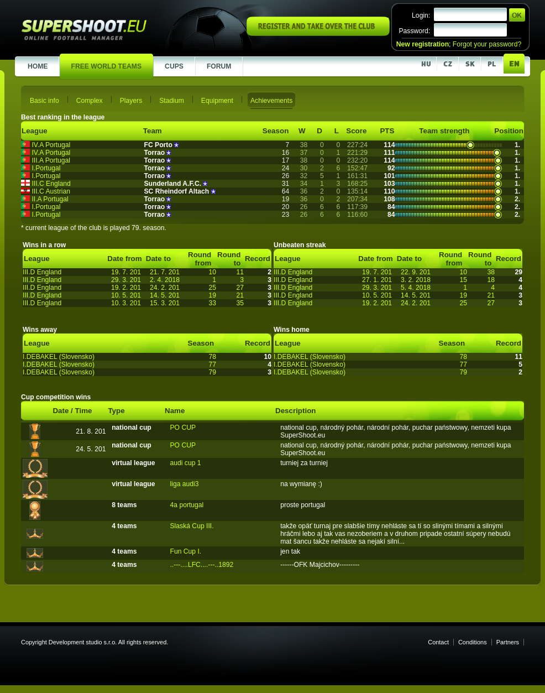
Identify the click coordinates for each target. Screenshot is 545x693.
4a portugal (186, 505)
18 (491, 280)
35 (240, 303)
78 (212, 357)
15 (463, 280)
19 (212, 295)
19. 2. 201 (126, 287)
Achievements (271, 101)
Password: (414, 31)
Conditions (472, 642)
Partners (507, 642)
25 (212, 287)
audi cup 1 (185, 463)
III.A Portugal (51, 160)
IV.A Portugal (51, 145)
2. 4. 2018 (165, 280)
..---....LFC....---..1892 (201, 565)
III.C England (51, 183)
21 (240, 295)
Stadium (171, 101)
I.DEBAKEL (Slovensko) (59, 357)
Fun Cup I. (185, 551)
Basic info (44, 101)
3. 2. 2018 (416, 280)
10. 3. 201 (126, 303)
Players (131, 101)
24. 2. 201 (165, 287)
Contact (438, 642)
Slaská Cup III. (191, 526)
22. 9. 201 (416, 272)
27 (240, 287)
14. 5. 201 (165, 295)
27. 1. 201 (377, 280)
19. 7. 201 (126, 272)
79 (212, 372)
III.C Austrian (51, 191)
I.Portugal (46, 168)
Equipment (217, 101)
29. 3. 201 (126, 280)
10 (212, 272)
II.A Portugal (50, 199)
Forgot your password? (487, 44)
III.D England (42, 272)
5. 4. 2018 (416, 287)
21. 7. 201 (165, 272)
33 (212, 303)
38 (491, 272)
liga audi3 (184, 484)
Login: (421, 15)
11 (240, 272)
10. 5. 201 (126, 295)
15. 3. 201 (165, 303)
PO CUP (183, 427)
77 (212, 364)
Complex (89, 101)
